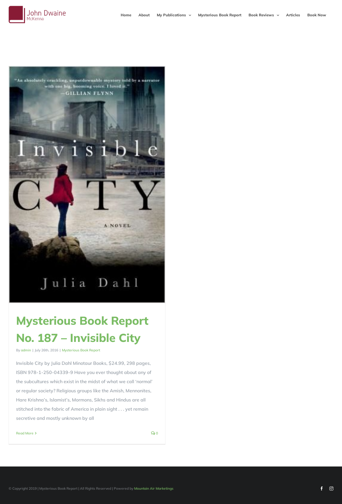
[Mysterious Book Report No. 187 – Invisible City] (87, 184)
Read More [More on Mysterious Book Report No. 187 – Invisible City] (25, 433)
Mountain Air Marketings (153, 487)
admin (26, 350)
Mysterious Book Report (81, 350)
